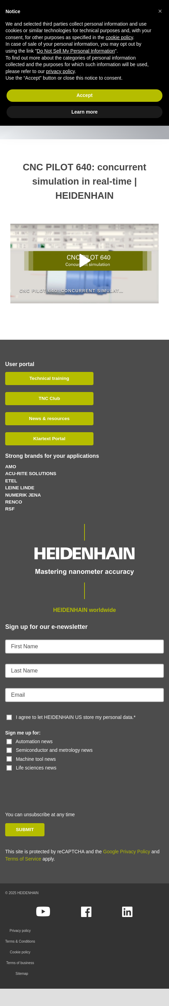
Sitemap (22, 974)
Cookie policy (20, 952)
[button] (84, 260)
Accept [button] (85, 95)
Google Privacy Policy (126, 851)
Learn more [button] (84, 112)
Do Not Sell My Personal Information (76, 51)
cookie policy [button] (119, 37)
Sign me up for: (23, 733)
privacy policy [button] (60, 71)
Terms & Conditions (20, 941)
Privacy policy (20, 931)
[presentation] (52, 785)
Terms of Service (23, 859)
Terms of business (20, 963)
